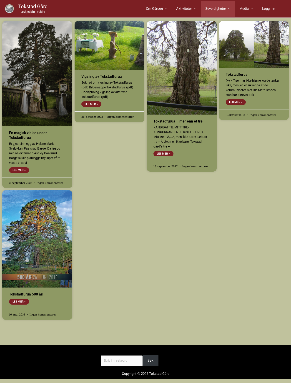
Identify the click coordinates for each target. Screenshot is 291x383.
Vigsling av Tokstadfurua (101, 79)
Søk (104, 356)
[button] (177, 10)
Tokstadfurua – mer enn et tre (178, 124)
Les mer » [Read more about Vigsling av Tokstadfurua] (91, 107)
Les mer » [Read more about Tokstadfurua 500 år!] (19, 305)
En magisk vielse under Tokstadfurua (28, 138)
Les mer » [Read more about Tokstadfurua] (235, 105)
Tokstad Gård (33, 8)
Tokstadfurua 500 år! (26, 297)
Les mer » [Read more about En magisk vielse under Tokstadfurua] (19, 173)
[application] (185, 10)
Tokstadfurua (237, 77)
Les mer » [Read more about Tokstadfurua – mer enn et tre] (163, 156)
